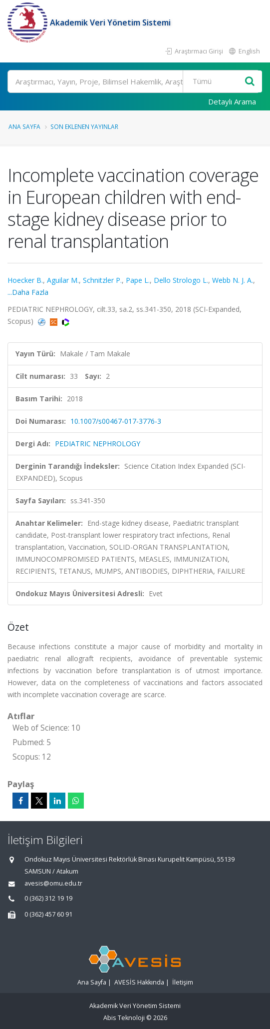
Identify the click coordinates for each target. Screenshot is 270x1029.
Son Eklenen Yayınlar (84, 126)
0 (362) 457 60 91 (48, 914)
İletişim (182, 982)
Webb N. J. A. (232, 280)
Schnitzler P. (102, 280)
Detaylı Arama (232, 101)
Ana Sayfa (24, 126)
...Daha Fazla (27, 292)
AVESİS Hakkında (139, 982)
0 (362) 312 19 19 (48, 898)
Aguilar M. (63, 280)
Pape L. (138, 280)
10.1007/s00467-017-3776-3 (115, 421)
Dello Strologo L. (181, 280)
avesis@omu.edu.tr (53, 883)
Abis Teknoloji (124, 1018)
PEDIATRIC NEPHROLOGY (97, 443)
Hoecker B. (25, 280)
